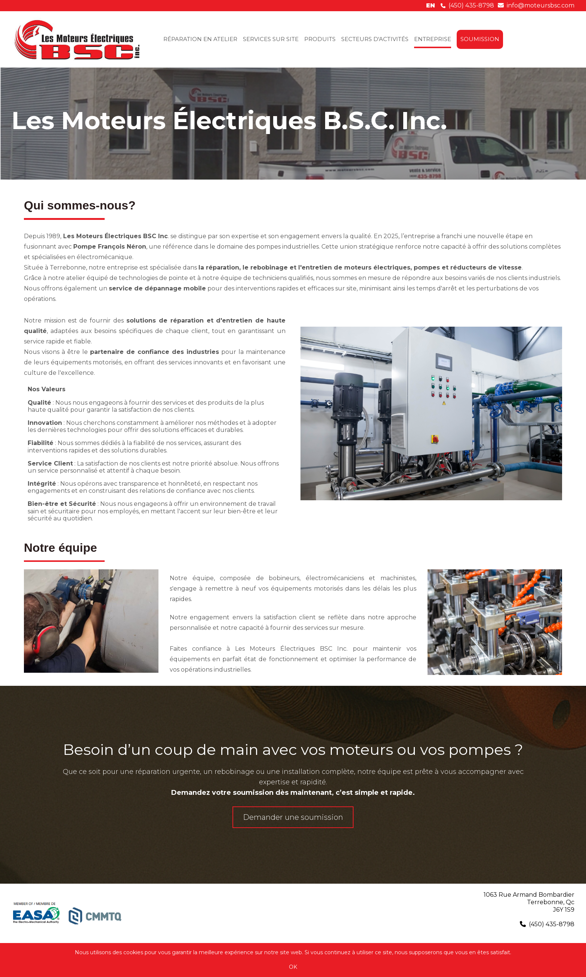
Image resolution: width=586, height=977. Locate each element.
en (430, 5)
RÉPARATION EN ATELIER (200, 39)
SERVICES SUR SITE (271, 39)
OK (293, 967)
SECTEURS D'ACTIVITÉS (374, 39)
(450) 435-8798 (471, 5)
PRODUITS (320, 39)
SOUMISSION (479, 39)
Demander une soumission (293, 817)
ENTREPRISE (432, 39)
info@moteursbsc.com (540, 5)
